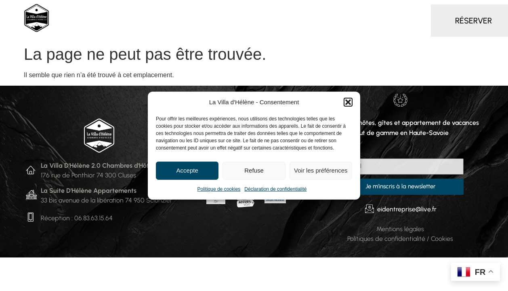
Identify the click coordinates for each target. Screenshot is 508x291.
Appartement (208, 11)
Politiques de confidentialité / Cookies (400, 238)
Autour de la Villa (388, 11)
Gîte (251, 11)
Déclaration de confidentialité (275, 189)
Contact (240, 30)
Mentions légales (400, 229)
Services (287, 11)
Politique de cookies (219, 189)
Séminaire (331, 11)
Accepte (187, 170)
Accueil (77, 11)
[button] (348, 102)
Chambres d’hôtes (138, 11)
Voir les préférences (321, 170)
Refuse (254, 170)
